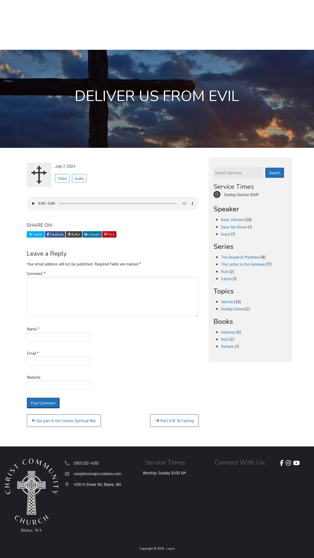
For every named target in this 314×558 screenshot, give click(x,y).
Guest (225, 234)
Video (62, 178)
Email (33, 353)
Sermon (227, 301)
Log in (170, 548)
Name (33, 328)
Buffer (74, 234)
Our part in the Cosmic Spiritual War (64, 420)
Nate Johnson (232, 219)
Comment (36, 273)
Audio (79, 178)
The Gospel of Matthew (240, 257)
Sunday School (232, 308)
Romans (227, 346)
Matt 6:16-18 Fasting (174, 420)
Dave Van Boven (234, 226)
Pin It (109, 234)
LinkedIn (92, 234)
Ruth (225, 271)
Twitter (36, 234)
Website (34, 377)
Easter (226, 278)
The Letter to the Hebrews (243, 264)
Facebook (55, 234)
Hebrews (228, 332)
